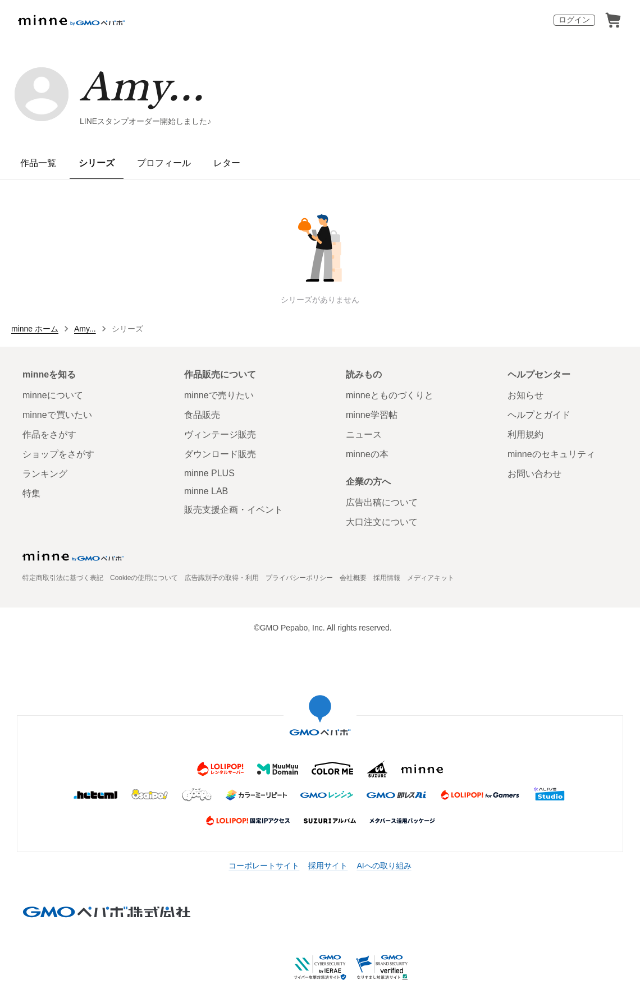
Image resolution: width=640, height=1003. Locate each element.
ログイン (574, 19)
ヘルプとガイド (539, 415)
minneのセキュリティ (551, 454)
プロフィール (164, 163)
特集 (31, 493)
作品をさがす (49, 434)
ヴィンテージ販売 (220, 434)
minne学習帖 (371, 415)
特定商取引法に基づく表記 (62, 578)
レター (226, 163)
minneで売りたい (219, 395)
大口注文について (382, 522)
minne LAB (206, 491)
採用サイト (328, 865)
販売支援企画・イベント (233, 509)
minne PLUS (209, 473)
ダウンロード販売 (220, 454)
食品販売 (202, 415)
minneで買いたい (57, 415)
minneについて (52, 395)
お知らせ (525, 395)
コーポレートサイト (263, 865)
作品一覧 (38, 163)
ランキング (44, 474)
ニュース (364, 434)
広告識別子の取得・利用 (222, 578)
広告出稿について (382, 502)
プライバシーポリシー (299, 578)
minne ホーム (34, 328)
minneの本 (367, 454)
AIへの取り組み (383, 865)
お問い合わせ (534, 474)
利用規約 (525, 434)
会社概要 (353, 578)
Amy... (142, 85)
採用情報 (386, 578)
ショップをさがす (58, 454)
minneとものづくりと (389, 395)
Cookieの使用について (144, 578)
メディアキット (430, 578)
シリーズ (97, 163)
